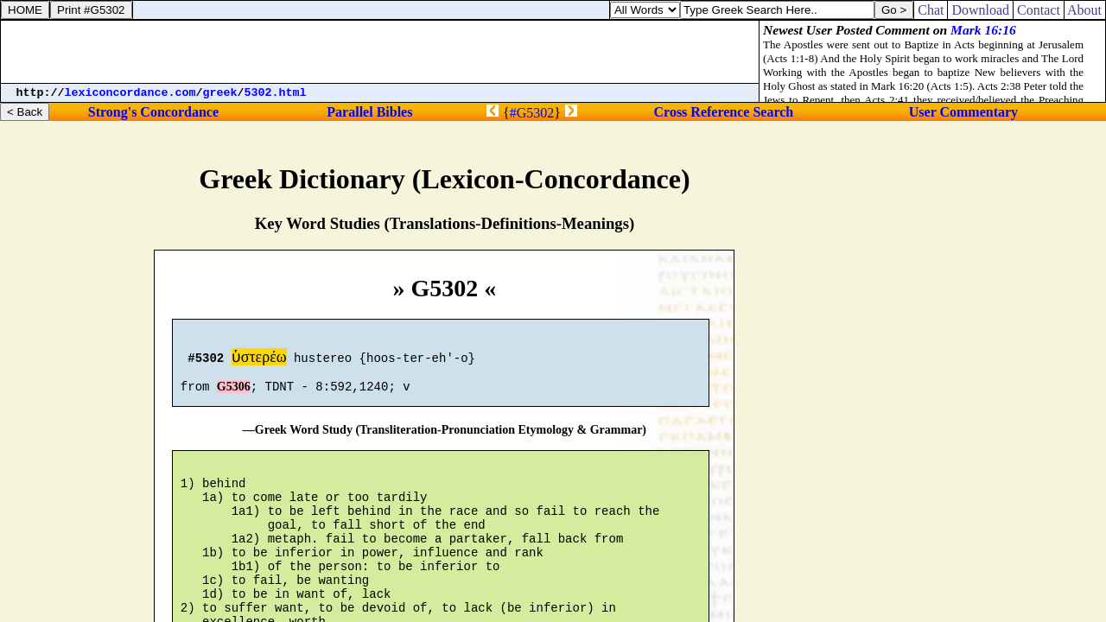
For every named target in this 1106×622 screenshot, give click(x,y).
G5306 (234, 394)
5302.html (276, 92)
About (1085, 10)
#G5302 (532, 112)
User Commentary (963, 112)
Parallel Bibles (369, 112)
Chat (930, 10)
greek (220, 92)
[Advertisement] (380, 52)
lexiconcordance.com (130, 92)
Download (980, 10)
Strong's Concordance (153, 112)
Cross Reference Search (724, 112)
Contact (1039, 10)
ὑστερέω (259, 359)
